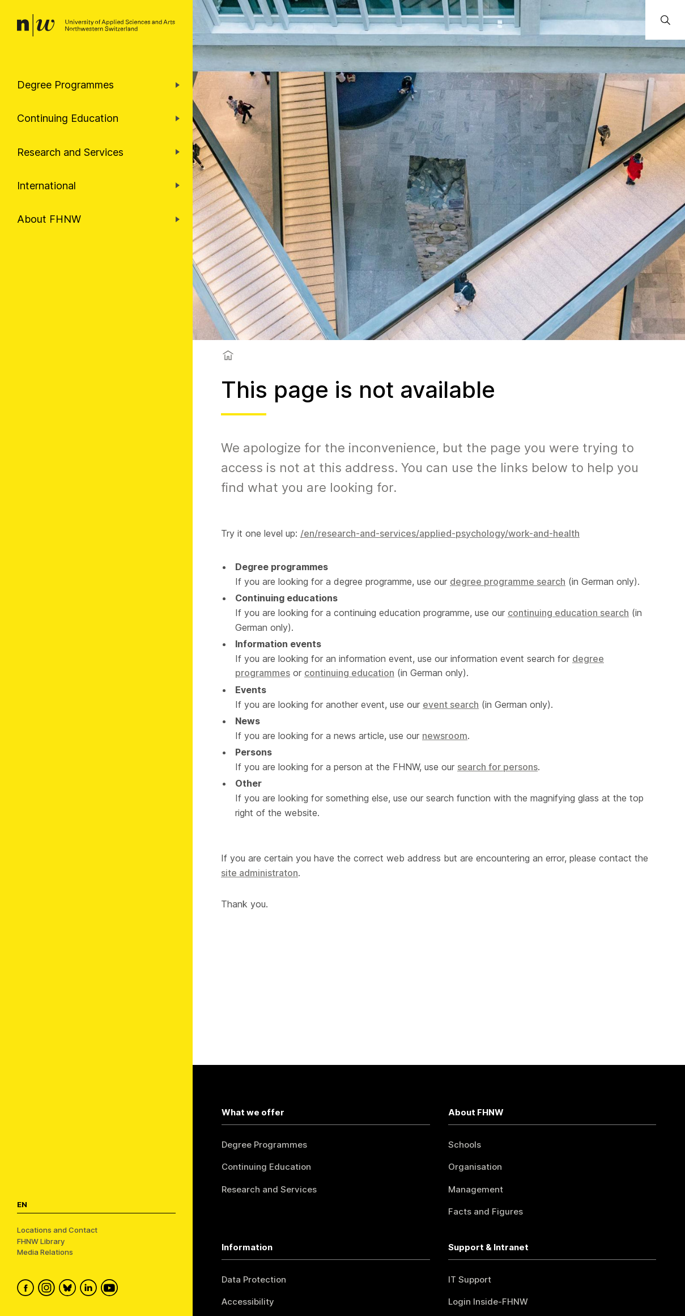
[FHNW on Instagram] (48, 1289)
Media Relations (45, 1251)
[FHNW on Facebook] (27, 1289)
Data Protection (254, 1279)
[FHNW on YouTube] (111, 1289)
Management (475, 1189)
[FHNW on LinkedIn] (90, 1289)
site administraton (259, 872)
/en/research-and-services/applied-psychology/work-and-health (440, 533)
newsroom (444, 735)
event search (451, 704)
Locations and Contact (57, 1229)
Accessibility (248, 1301)
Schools (464, 1144)
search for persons (497, 766)
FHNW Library (41, 1241)
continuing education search (568, 612)
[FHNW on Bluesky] (69, 1289)
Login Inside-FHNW (488, 1301)
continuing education (349, 672)
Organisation (475, 1166)
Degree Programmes (264, 1144)
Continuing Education (266, 1166)
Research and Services (269, 1189)
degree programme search (507, 581)
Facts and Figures (485, 1211)
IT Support (469, 1279)
